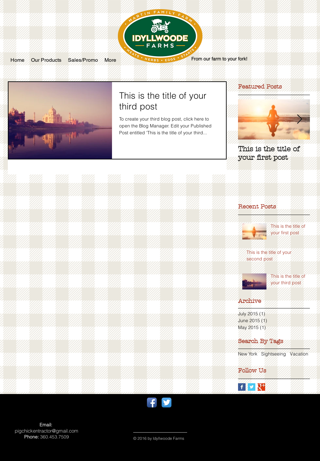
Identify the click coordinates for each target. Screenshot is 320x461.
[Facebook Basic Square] (242, 387)
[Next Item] (299, 119)
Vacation (299, 354)
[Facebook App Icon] (152, 402)
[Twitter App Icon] (166, 402)
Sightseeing (273, 354)
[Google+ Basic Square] (261, 387)
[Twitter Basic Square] (251, 387)
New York (247, 354)
